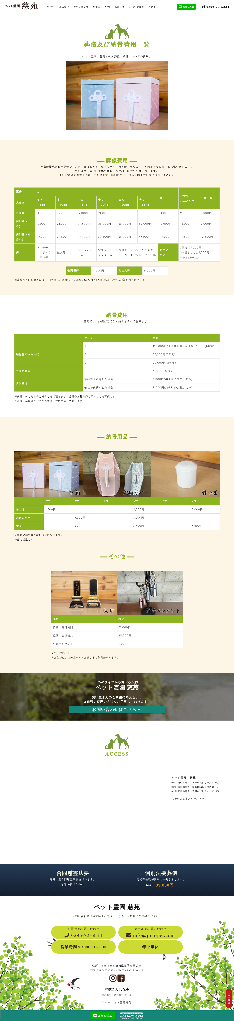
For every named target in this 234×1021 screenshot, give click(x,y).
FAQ (107, 6)
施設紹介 (64, 6)
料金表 (96, 6)
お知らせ (120, 6)
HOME (51, 6)
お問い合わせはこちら (117, 709)
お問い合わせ (136, 6)
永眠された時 (81, 6)
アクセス (153, 6)
